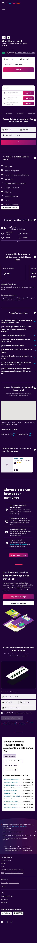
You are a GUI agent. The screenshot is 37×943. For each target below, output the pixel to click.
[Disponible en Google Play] (6, 913)
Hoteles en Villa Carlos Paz (12, 850)
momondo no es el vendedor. (19, 832)
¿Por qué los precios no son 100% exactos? (19, 839)
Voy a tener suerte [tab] (11, 765)
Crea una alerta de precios (18, 544)
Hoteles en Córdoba (24, 848)
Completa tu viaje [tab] (10, 770)
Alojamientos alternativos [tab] (13, 761)
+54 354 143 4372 (8, 50)
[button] (3, 3)
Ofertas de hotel (8, 846)
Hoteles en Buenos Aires (11, 779)
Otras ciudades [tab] (10, 756)
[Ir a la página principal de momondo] (13, 3)
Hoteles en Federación (11, 782)
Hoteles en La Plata (10, 793)
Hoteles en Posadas (10, 807)
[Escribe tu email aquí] (20, 708)
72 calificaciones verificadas (25, 53)
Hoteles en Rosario (10, 799)
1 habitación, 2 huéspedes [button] (13, 64)
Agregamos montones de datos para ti (19, 835)
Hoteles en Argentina (10, 848)
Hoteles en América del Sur (23, 846)
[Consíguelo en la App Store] (18, 913)
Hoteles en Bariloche (10, 790)
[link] (18, 555)
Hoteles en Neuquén (10, 804)
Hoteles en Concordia (11, 801)
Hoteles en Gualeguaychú (12, 788)
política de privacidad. (19, 723)
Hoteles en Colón (9, 785)
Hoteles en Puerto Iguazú (12, 796)
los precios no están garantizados (17, 826)
